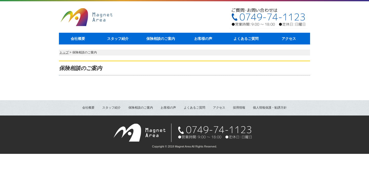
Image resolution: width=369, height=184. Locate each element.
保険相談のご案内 (160, 39)
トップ (64, 52)
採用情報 (239, 107)
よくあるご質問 (246, 39)
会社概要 (78, 39)
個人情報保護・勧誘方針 (270, 107)
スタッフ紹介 (118, 39)
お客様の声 (203, 39)
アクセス (289, 39)
